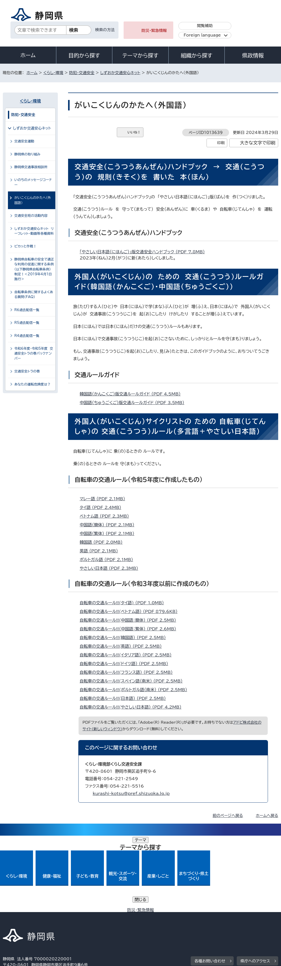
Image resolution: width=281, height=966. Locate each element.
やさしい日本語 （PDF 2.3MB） (111, 568)
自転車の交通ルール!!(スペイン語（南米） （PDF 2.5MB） (133, 681)
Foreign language (202, 35)
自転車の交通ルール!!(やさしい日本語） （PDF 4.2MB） (133, 707)
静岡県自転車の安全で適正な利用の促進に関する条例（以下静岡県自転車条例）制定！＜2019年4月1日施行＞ (34, 269)
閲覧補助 (205, 26)
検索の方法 (105, 30)
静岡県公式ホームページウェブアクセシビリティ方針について (173, 916)
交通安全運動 (24, 141)
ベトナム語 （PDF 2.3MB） (106, 516)
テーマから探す (140, 55)
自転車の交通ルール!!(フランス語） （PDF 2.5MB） (128, 672)
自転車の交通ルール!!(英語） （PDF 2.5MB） (123, 646)
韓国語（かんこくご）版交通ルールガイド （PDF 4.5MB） (132, 394)
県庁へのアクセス (255, 885)
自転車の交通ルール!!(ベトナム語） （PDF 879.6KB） (131, 611)
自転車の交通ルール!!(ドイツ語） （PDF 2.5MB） (126, 664)
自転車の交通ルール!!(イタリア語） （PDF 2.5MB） (128, 655)
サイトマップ (17, 922)
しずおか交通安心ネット (120, 73)
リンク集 (250, 916)
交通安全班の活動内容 (31, 215)
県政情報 (253, 55)
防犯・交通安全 (81, 73)
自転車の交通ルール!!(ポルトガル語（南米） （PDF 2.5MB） (135, 690)
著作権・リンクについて (26, 916)
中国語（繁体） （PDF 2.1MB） (109, 533)
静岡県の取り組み (27, 154)
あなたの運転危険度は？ (32, 384)
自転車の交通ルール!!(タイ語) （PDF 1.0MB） (124, 603)
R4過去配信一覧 (26, 335)
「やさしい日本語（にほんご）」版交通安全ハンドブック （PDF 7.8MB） (144, 252)
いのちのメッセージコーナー (33, 182)
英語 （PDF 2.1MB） (101, 551)
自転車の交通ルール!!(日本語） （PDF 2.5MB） (125, 698)
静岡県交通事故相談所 (31, 167)
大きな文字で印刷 (257, 143)
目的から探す (84, 55)
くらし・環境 (53, 73)
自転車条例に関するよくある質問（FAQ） (33, 294)
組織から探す (196, 55)
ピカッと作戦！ (25, 246)
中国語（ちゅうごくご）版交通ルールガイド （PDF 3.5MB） (134, 403)
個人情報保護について (84, 916)
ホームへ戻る (267, 815)
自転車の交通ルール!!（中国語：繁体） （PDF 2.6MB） (130, 629)
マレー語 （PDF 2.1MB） (104, 499)
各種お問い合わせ (209, 885)
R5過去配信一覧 (26, 322)
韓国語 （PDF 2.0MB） (103, 542)
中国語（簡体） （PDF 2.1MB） (109, 525)
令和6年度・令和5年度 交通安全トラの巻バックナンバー (33, 353)
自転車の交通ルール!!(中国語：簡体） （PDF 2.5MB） (130, 620)
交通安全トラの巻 (27, 371)
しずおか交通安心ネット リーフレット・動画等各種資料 (33, 231)
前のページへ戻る (228, 815)
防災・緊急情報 (154, 30)
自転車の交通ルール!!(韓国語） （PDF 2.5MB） (125, 637)
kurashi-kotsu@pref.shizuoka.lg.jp (131, 793)
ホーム (28, 55)
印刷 (220, 143)
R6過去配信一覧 (26, 310)
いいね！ (133, 132)
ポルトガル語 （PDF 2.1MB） (108, 560)
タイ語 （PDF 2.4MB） (103, 507)
